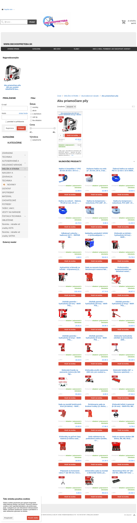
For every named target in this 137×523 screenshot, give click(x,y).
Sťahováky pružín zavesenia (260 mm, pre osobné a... (96, 371)
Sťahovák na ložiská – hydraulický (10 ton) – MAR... (123, 235)
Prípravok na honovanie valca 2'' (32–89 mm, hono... (70, 472)
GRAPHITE (35, 140)
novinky (34, 107)
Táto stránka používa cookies (16, 499)
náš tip (33, 117)
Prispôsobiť (8, 518)
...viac (72, 155)
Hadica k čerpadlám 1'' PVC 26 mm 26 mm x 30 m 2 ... (70, 170)
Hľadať (32, 22)
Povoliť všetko (33, 518)
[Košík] (128, 22)
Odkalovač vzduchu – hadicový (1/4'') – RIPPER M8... (70, 235)
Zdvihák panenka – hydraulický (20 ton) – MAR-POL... (96, 304)
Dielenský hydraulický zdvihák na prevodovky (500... (123, 338)
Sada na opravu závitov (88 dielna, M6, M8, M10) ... (123, 438)
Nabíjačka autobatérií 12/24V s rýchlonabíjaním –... (96, 234)
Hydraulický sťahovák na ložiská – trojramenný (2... (70, 268)
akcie (33, 111)
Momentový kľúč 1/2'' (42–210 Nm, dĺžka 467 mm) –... (123, 472)
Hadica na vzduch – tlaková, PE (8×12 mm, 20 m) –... (70, 202)
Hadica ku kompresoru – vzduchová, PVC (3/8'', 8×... (96, 202)
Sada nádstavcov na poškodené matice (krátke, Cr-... (96, 438)
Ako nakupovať (127, 514)
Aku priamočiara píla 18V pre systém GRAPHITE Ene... (12, 87)
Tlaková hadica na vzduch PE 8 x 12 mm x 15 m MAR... (123, 170)
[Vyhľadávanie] (13, 22)
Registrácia (10, 128)
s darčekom (35, 114)
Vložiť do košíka (72, 135)
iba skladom (36, 120)
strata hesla (23, 113)
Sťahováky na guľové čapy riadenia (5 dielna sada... (70, 438)
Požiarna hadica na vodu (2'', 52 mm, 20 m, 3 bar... (96, 170)
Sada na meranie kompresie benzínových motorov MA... (96, 268)
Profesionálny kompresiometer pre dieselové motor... (123, 269)
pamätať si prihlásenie (14, 122)
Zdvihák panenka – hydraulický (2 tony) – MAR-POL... (123, 304)
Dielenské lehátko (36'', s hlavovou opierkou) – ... (123, 371)
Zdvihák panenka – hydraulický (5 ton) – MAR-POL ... (96, 338)
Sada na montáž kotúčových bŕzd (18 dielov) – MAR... (69, 405)
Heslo (4, 113)
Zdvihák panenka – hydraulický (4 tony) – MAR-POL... (70, 338)
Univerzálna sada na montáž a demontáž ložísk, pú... (96, 472)
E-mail (4, 105)
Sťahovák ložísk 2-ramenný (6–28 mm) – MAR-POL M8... (123, 405)
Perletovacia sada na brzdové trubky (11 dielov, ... (96, 405)
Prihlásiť (21, 128)
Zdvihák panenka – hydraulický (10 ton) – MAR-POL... (70, 304)
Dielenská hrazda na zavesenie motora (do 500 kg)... (70, 372)
